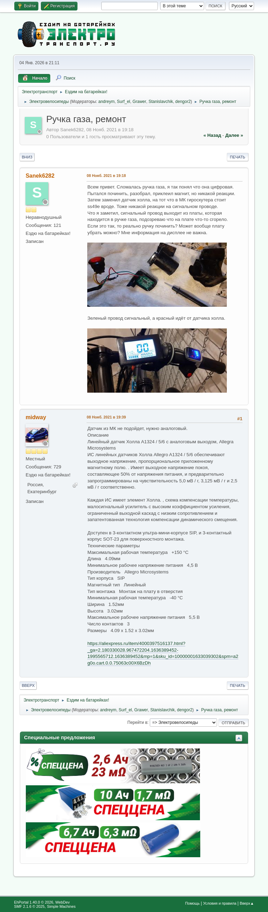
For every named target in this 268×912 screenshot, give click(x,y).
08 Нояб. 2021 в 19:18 (106, 175)
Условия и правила (219, 903)
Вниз (27, 157)
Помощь (192, 903)
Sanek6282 (39, 176)
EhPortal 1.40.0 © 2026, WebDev (41, 902)
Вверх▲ (247, 903)
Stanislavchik (161, 101)
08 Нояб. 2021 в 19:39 (106, 417)
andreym (106, 101)
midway (35, 417)
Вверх (28, 685)
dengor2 (183, 101)
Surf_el (123, 101)
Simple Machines (61, 906)
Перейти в (137, 722)
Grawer (139, 101)
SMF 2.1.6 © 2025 (29, 906)
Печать (237, 157)
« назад (212, 135)
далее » (234, 135)
